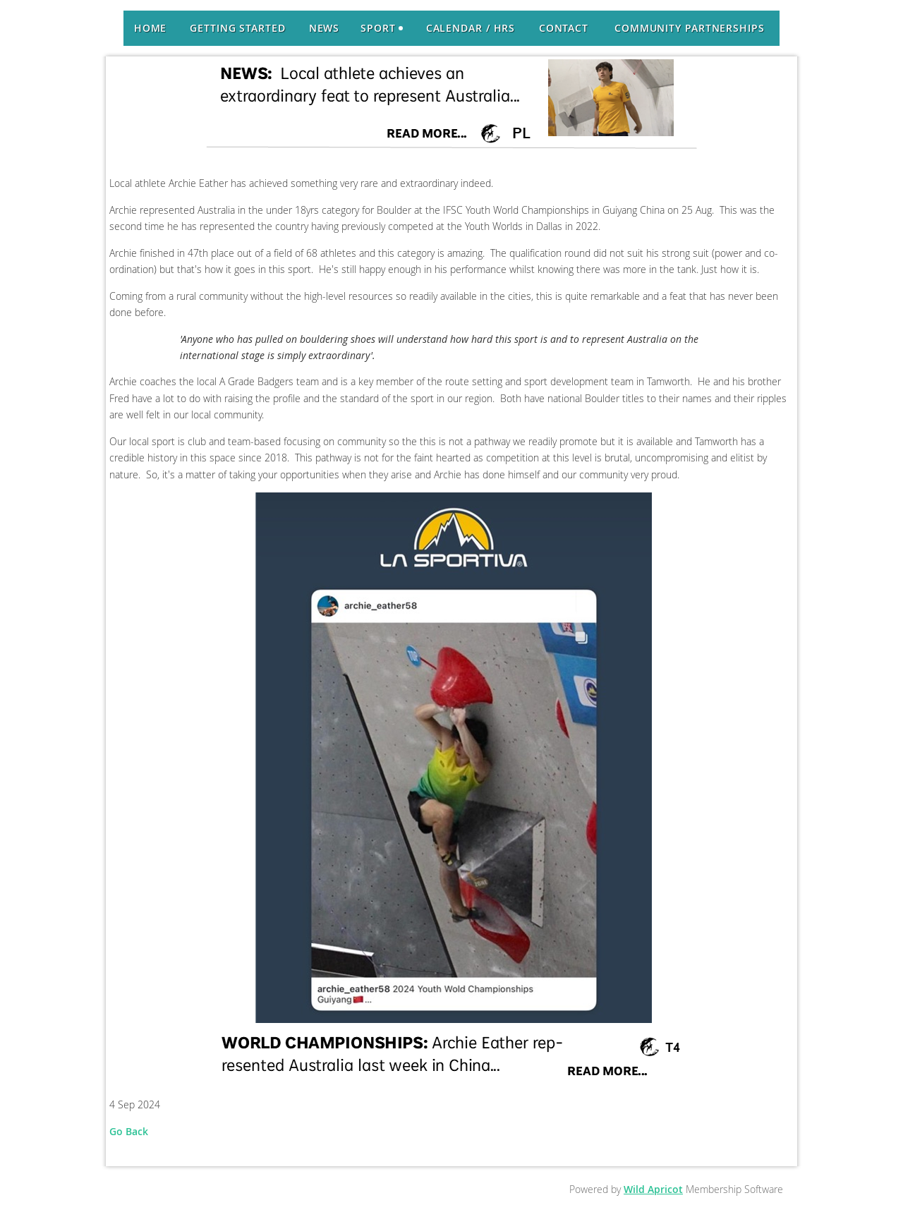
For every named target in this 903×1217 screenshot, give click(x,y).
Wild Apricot (653, 1189)
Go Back (128, 1131)
